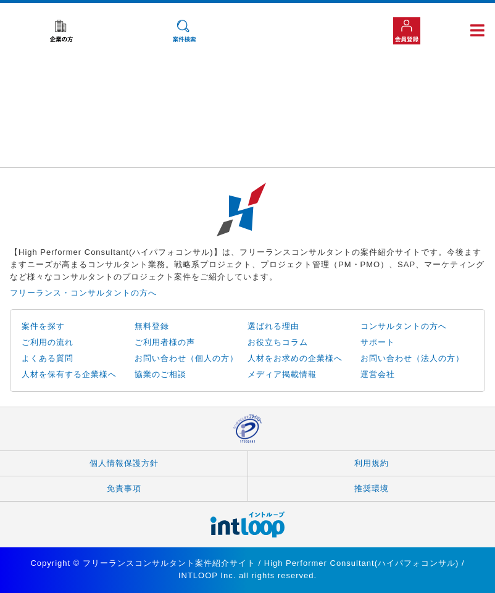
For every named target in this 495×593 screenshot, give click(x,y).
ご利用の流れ (47, 342)
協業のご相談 (160, 374)
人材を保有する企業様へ (69, 374)
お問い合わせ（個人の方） (186, 358)
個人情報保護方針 (124, 463)
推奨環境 (371, 488)
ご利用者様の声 (165, 342)
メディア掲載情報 (282, 374)
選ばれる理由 (273, 326)
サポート (377, 342)
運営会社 (377, 374)
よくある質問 (47, 358)
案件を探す (43, 326)
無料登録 (152, 326)
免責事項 (124, 488)
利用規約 (371, 463)
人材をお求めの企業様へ (295, 358)
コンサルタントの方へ (403, 326)
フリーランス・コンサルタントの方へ (83, 292)
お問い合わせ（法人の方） (412, 358)
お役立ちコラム (278, 342)
